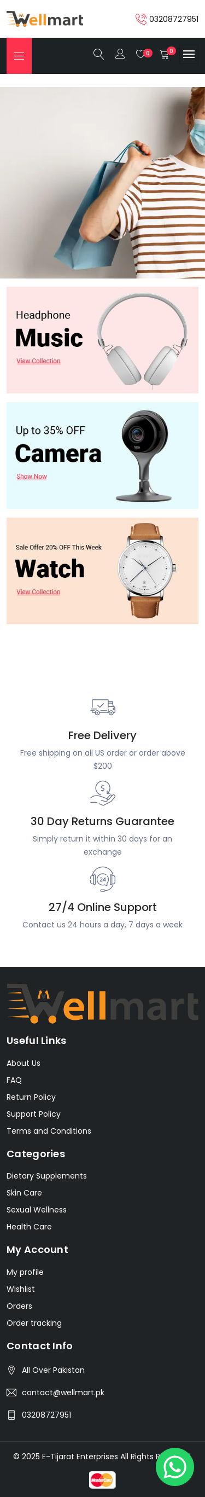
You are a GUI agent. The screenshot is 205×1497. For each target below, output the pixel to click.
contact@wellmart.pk (63, 1392)
